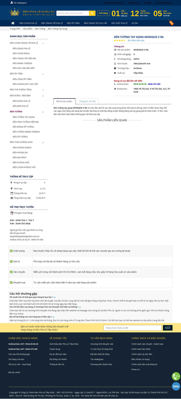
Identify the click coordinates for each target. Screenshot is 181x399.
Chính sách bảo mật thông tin (144, 364)
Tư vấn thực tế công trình (101, 349)
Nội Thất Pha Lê (118, 23)
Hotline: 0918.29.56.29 (114, 3)
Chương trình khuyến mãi (101, 344)
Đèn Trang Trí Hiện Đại (24, 58)
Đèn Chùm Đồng (21, 53)
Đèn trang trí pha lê (51, 23)
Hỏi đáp (147, 3)
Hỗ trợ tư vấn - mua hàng (19, 364)
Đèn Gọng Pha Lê (21, 48)
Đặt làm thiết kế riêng (99, 354)
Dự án (133, 23)
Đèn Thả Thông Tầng (21, 89)
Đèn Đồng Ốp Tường (23, 127)
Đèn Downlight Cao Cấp (25, 84)
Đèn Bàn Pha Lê (20, 106)
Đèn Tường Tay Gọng (24, 117)
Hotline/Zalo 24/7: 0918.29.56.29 (23, 344)
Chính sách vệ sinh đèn (142, 354)
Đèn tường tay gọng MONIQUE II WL (71, 108)
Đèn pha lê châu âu (109, 395)
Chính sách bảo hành (141, 349)
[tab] (64, 101)
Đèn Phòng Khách (22, 147)
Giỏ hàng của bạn (16, 359)
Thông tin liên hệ (56, 364)
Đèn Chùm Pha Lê (28, 23)
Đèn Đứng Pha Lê (21, 101)
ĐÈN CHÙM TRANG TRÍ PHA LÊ (24, 43)
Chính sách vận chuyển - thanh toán (147, 344)
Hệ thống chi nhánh (164, 3)
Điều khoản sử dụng (140, 359)
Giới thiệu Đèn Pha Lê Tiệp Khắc (63, 344)
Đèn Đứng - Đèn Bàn (20, 95)
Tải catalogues (18, 3)
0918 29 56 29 (23, 239)
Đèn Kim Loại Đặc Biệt (24, 68)
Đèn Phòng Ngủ (21, 162)
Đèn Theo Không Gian (21, 142)
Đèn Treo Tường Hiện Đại (26, 122)
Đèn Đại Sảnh (19, 157)
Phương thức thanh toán (101, 364)
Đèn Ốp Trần (72, 23)
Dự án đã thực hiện (57, 354)
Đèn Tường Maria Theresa (26, 132)
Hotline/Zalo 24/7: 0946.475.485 (22, 349)
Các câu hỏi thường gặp (19, 354)
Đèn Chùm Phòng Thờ (24, 167)
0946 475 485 (37, 239)
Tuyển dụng (134, 3)
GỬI (167, 328)
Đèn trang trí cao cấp (94, 23)
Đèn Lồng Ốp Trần (22, 79)
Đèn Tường (16, 111)
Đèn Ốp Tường (20, 136)
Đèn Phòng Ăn (20, 152)
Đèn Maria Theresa (22, 63)
